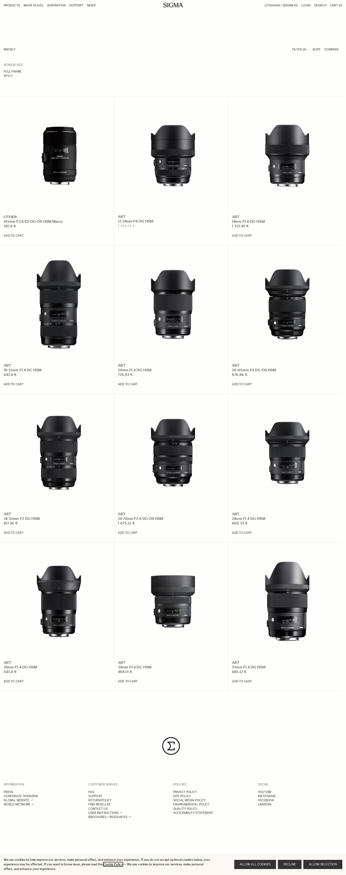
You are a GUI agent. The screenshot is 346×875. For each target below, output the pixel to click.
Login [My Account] (305, 5)
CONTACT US (98, 808)
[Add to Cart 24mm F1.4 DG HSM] (242, 533)
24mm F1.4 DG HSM (248, 518)
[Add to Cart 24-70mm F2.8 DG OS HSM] (128, 533)
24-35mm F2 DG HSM (22, 518)
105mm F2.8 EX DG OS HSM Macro (33, 221)
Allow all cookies (255, 864)
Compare (331, 49)
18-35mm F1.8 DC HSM (23, 370)
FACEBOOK (266, 800)
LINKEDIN (264, 804)
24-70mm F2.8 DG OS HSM (140, 518)
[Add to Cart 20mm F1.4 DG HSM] (128, 384)
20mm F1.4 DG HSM (134, 370)
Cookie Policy (113, 864)
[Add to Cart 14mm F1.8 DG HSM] (242, 236)
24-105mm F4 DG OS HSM (254, 370)
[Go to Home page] (173, 5)
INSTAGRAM (266, 796)
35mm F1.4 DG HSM (248, 667)
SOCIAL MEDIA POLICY (189, 800)
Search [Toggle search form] (320, 5)
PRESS (8, 792)
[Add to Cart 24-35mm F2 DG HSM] (14, 533)
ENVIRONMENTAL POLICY (191, 804)
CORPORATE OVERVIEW (21, 796)
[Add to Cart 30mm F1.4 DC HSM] (128, 681)
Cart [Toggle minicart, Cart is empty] (336, 5)
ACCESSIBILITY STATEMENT (193, 813)
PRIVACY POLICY (185, 792)
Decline (289, 864)
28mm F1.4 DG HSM (20, 667)
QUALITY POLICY (185, 808)
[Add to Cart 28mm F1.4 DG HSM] (14, 681)
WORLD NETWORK (17, 804)
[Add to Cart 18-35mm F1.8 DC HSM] (14, 384)
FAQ (91, 792)
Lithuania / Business (281, 5)
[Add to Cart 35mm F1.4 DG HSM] (242, 681)
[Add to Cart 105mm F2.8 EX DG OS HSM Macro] (14, 236)
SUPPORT (95, 796)
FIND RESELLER (99, 804)
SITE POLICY (182, 796)
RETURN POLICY (100, 800)
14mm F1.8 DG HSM (248, 221)
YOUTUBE (265, 792)
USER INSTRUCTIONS (103, 813)
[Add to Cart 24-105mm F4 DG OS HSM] (242, 384)
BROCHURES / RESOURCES (107, 817)
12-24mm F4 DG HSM (135, 221)
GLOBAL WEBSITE (17, 800)
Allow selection (323, 864)
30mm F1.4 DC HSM (134, 667)
